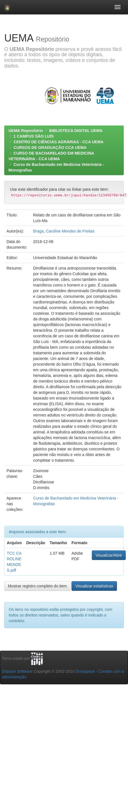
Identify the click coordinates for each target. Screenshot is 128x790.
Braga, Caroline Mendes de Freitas (63, 231)
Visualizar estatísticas (94, 586)
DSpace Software (17, 671)
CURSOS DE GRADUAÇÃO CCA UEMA (50, 147)
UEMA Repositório (25, 130)
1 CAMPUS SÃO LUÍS (34, 136)
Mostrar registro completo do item (37, 586)
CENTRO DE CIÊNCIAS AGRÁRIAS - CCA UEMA (59, 142)
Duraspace (85, 671)
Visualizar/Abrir (109, 555)
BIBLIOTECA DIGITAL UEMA (76, 130)
